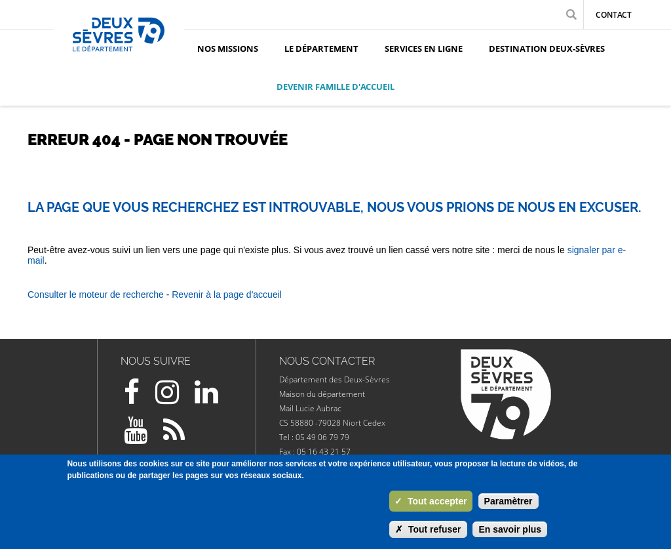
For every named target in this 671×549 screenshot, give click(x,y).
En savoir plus (509, 529)
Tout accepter (430, 501)
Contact (614, 14)
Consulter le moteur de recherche (96, 294)
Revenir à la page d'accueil (227, 294)
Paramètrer (508, 501)
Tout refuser (428, 529)
